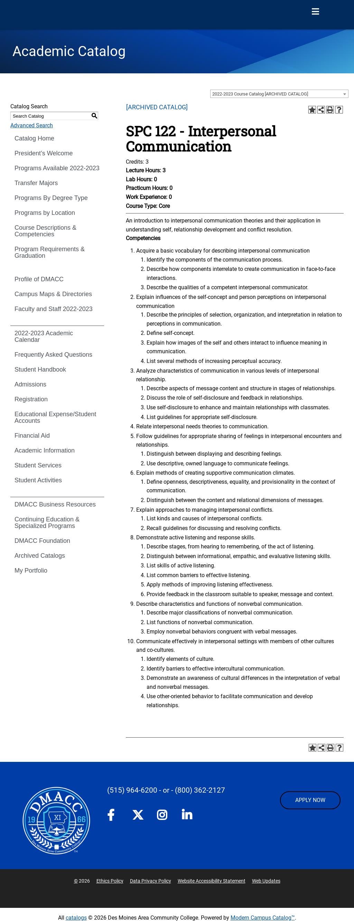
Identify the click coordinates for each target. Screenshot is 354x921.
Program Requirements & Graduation (50, 252)
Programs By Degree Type (51, 197)
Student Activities (38, 480)
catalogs (76, 917)
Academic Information (45, 450)
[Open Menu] (315, 12)
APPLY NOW (310, 800)
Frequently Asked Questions (53, 354)
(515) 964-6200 (132, 790)
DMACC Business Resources (55, 504)
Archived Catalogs (40, 555)
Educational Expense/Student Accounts (55, 417)
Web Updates (266, 881)
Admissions (30, 384)
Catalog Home (34, 138)
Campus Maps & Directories (53, 294)
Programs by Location (45, 212)
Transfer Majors (36, 183)
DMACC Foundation (42, 540)
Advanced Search (31, 125)
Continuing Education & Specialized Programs (47, 522)
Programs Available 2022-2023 (57, 168)
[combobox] (279, 94)
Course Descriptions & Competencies (45, 231)
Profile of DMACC (39, 279)
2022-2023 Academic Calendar (44, 336)
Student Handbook (40, 369)
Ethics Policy (109, 881)
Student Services (38, 465)
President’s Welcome (44, 153)
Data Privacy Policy (150, 881)
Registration (31, 399)
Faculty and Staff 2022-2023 (54, 309)
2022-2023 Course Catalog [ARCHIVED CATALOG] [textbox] (260, 94)
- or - (166, 790)
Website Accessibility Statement (211, 881)
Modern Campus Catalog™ (263, 917)
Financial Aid (32, 435)
